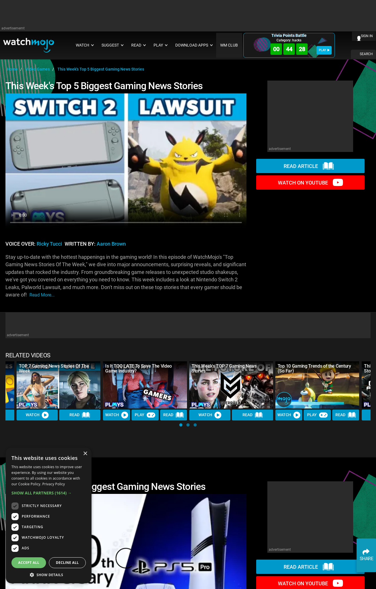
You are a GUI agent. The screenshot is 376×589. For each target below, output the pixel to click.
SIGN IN (367, 36)
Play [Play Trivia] (145, 415)
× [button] (85, 454)
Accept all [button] (28, 562)
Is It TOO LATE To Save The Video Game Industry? (138, 368)
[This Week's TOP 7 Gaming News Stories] (231, 384)
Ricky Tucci (49, 244)
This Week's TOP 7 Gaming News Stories (224, 368)
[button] (180, 425)
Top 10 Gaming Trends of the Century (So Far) (314, 368)
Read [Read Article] (80, 415)
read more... (42, 295)
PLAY (324, 50)
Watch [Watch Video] (37, 415)
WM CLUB (229, 45)
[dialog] (48, 515)
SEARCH (366, 54)
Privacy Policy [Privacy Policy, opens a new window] (53, 484)
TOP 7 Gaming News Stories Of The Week (54, 368)
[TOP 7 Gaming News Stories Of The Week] (59, 384)
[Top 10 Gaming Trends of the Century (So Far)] (317, 384)
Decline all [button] (67, 562)
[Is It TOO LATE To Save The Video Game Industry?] (145, 384)
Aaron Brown (111, 244)
